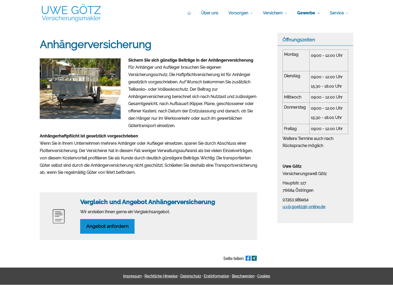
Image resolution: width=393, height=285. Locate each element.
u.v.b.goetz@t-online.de (303, 206)
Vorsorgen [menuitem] (238, 13)
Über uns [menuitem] (209, 13)
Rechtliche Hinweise (161, 276)
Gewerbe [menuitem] (306, 13)
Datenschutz (190, 276)
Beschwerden (243, 276)
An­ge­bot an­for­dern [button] (107, 226)
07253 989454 (295, 199)
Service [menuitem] (337, 13)
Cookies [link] (263, 276)
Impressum (132, 276)
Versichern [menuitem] (272, 13)
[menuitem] (189, 13)
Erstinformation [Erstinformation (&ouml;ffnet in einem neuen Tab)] (216, 276)
